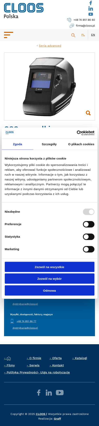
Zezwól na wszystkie (49, 266)
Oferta (57, 358)
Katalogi (81, 358)
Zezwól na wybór (49, 278)
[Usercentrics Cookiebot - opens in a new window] (76, 133)
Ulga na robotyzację (55, 372)
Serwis (34, 365)
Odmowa (49, 290)
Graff (57, 418)
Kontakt (58, 365)
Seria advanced (50, 46)
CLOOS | (41, 414)
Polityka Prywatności (22, 372)
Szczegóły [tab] (49, 144)
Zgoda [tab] (17, 144)
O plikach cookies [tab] (81, 144)
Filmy (11, 365)
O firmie (35, 358)
